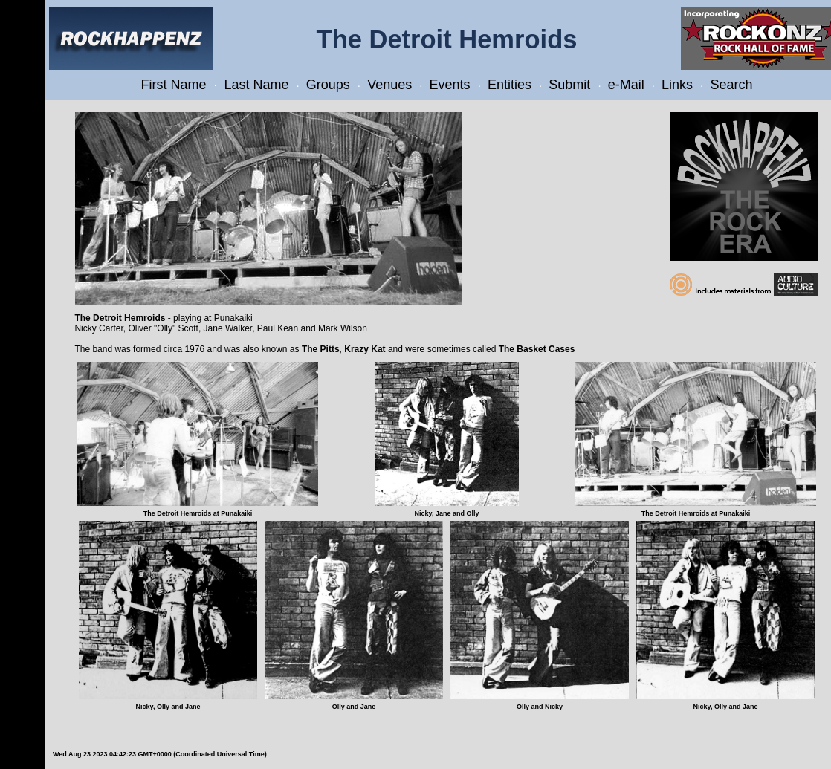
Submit (569, 84)
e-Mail (626, 84)
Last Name (256, 84)
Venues (389, 84)
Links (677, 84)
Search (731, 84)
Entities (509, 84)
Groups (328, 84)
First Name (174, 84)
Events (450, 84)
